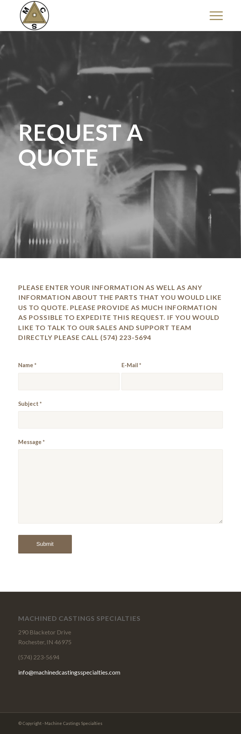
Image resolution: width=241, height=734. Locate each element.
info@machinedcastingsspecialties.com (69, 672)
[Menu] (212, 15)
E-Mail (131, 365)
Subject (30, 403)
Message (31, 441)
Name (27, 365)
